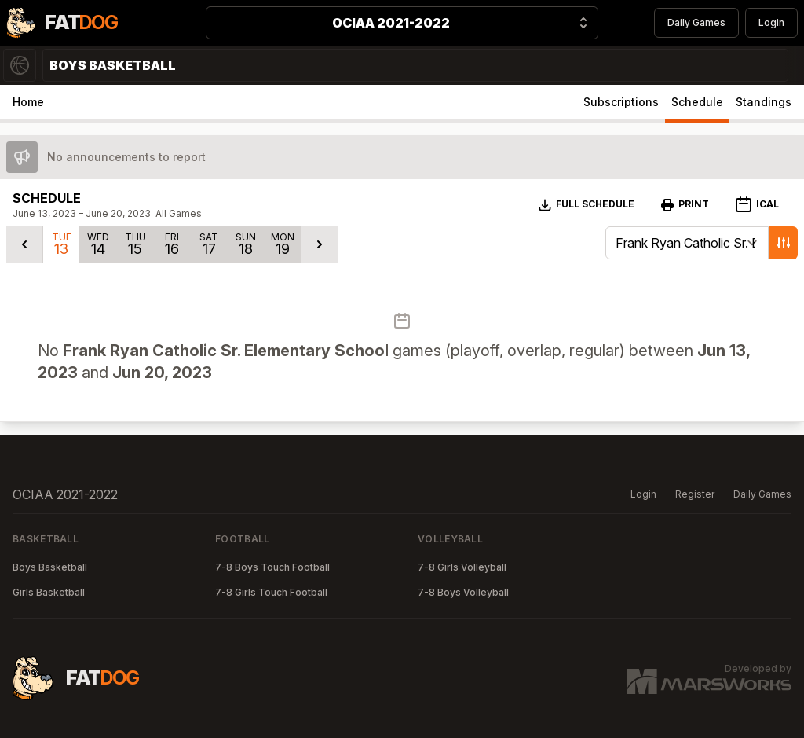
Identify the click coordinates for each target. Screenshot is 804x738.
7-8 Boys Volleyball (463, 592)
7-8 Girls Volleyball (462, 567)
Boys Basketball (50, 567)
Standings (763, 101)
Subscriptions (621, 101)
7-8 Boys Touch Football (272, 567)
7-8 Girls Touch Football (271, 592)
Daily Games (696, 22)
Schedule (697, 101)
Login (771, 22)
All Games (178, 213)
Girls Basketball (49, 592)
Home (28, 101)
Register (694, 494)
